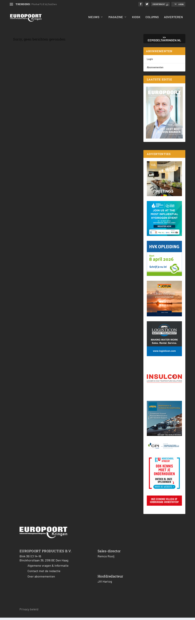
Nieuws (93, 19)
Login (150, 61)
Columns (152, 19)
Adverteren (173, 19)
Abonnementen (155, 69)
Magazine (115, 19)
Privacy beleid (29, 611)
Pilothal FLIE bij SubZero (44, 4)
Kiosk (136, 19)
